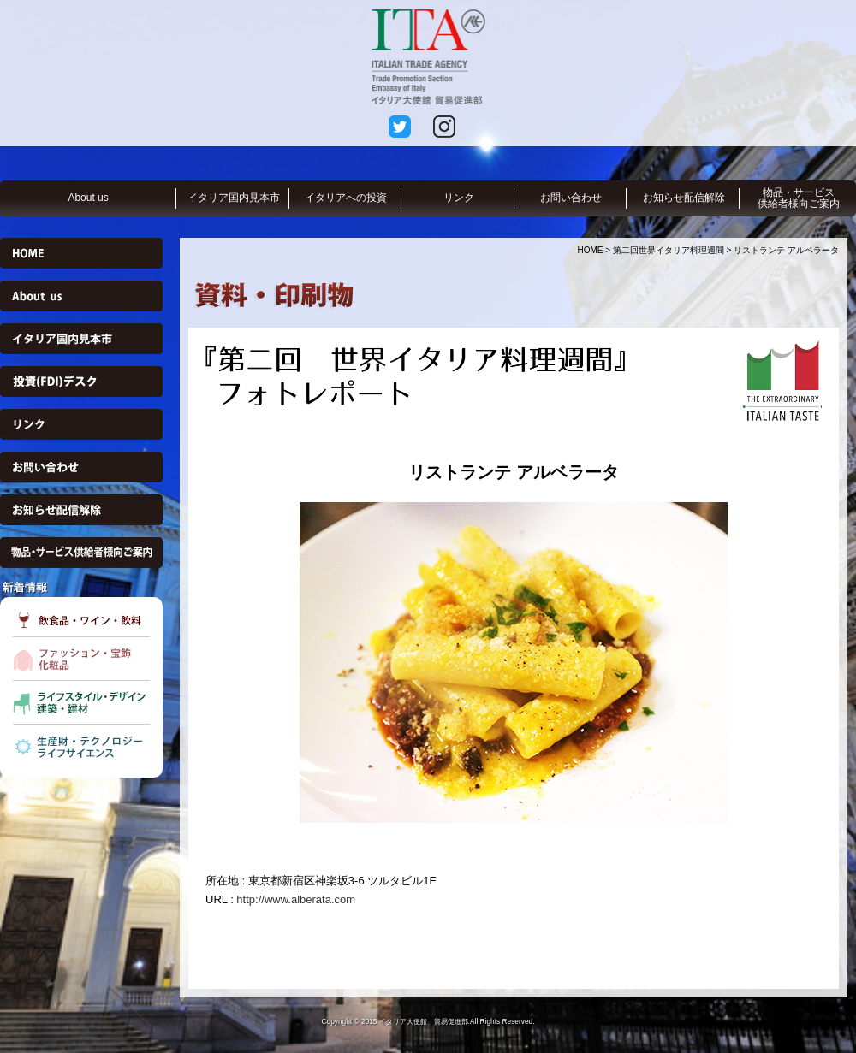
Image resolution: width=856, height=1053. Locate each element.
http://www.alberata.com (295, 899)
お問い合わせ (571, 198)
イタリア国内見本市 (233, 198)
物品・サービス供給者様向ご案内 (799, 198)
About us (88, 198)
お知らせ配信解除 (684, 198)
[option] (513, 662)
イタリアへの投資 (346, 198)
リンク (458, 198)
